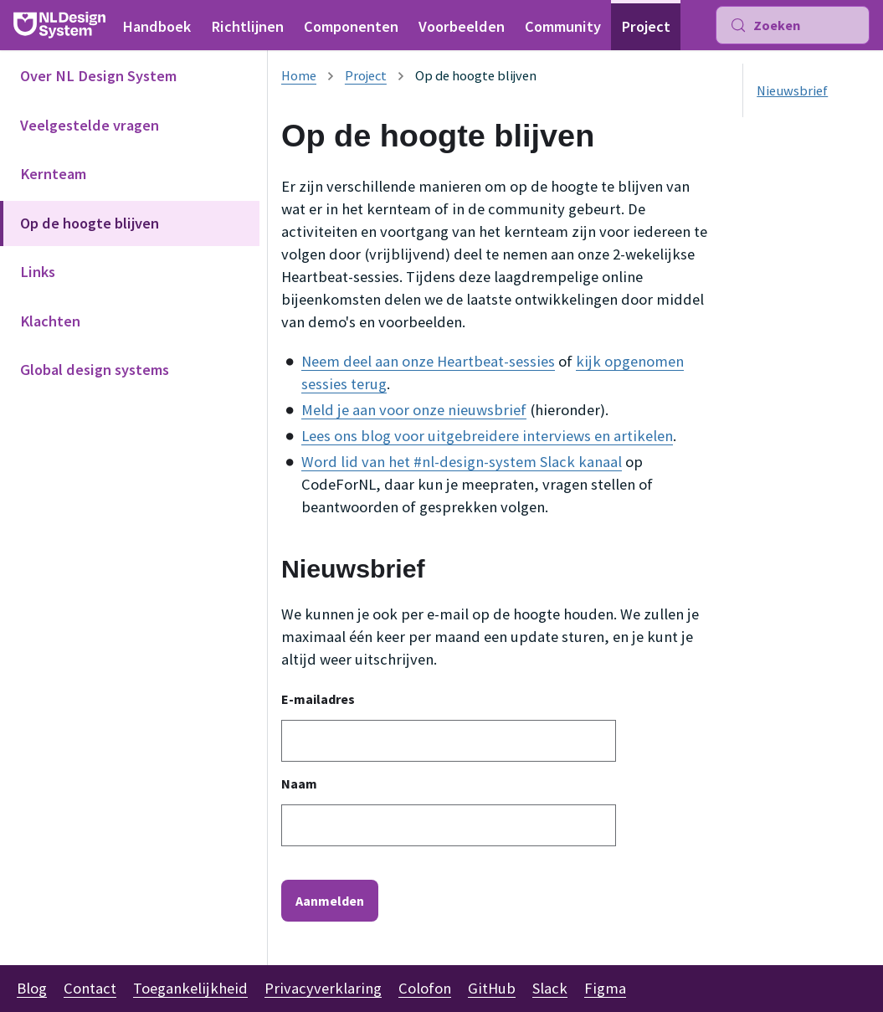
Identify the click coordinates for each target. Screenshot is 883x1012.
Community (563, 26)
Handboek (156, 26)
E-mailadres (318, 699)
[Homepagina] (298, 75)
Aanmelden (329, 900)
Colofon (424, 988)
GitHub (492, 988)
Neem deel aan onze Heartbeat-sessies (428, 361)
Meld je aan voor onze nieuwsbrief (413, 409)
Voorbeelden (461, 26)
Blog (32, 988)
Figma (605, 988)
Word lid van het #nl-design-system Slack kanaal (461, 461)
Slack (549, 988)
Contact (90, 988)
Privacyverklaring (323, 988)
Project (645, 26)
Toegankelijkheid (190, 988)
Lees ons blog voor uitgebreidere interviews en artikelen (487, 435)
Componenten (351, 26)
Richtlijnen (247, 26)
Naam (299, 783)
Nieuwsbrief (792, 90)
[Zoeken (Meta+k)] (793, 25)
